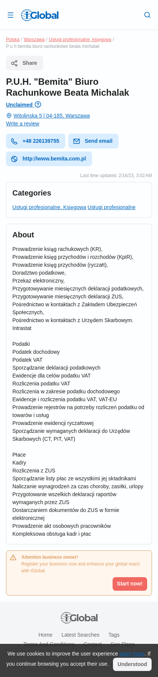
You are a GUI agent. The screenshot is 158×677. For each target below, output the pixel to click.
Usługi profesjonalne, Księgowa (49, 207)
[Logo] (40, 15)
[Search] (147, 14)
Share (24, 63)
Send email (93, 141)
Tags (114, 634)
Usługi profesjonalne (111, 207)
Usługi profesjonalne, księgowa (80, 40)
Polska (13, 40)
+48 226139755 (35, 141)
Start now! (130, 583)
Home (45, 634)
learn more (132, 653)
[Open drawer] (10, 14)
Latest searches (80, 634)
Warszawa (34, 40)
